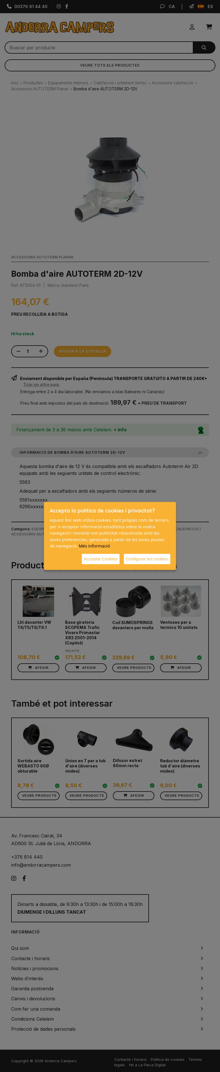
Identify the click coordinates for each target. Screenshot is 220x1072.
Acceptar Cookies (100, 558)
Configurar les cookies (147, 558)
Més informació (94, 546)
